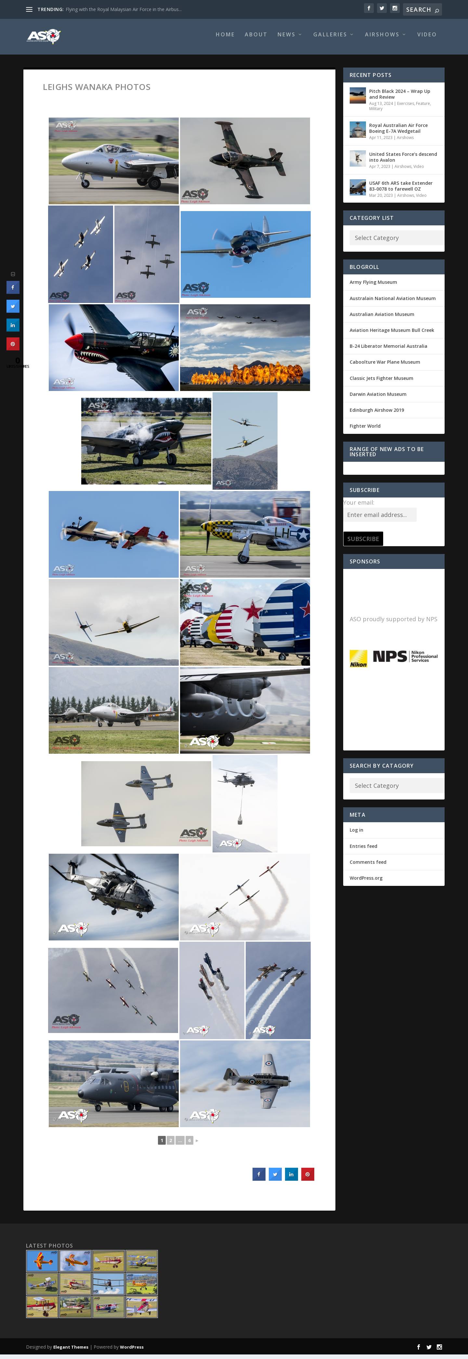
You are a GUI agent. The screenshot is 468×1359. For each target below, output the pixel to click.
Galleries (330, 39)
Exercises (405, 108)
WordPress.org (366, 882)
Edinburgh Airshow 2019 (377, 414)
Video (427, 39)
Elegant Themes (70, 1351)
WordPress (132, 1351)
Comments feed (368, 866)
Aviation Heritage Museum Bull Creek (392, 335)
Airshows (382, 39)
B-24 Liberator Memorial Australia (388, 350)
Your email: (358, 507)
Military (376, 113)
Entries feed (363, 851)
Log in (356, 834)
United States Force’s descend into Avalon (403, 162)
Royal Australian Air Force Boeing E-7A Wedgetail (398, 133)
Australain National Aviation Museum (393, 303)
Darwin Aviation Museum (378, 399)
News (287, 39)
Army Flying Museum (373, 286)
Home (225, 39)
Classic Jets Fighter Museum (381, 383)
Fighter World (365, 430)
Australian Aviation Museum (382, 319)
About (256, 39)
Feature (423, 108)
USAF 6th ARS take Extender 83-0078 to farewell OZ (401, 190)
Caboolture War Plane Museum (385, 366)
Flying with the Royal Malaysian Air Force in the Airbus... (124, 9)
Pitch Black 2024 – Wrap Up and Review (399, 99)
